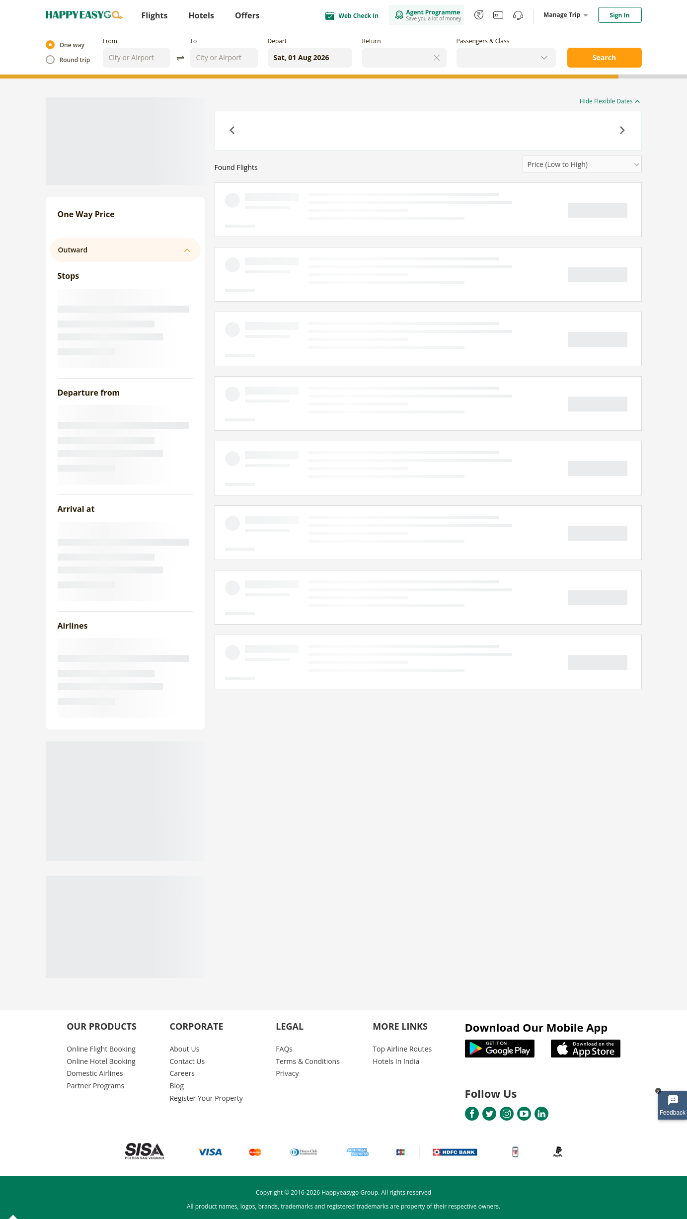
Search (604, 57)
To (193, 41)
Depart (277, 41)
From (110, 41)
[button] (233, 131)
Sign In (620, 15)
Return (371, 41)
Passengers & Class (483, 41)
